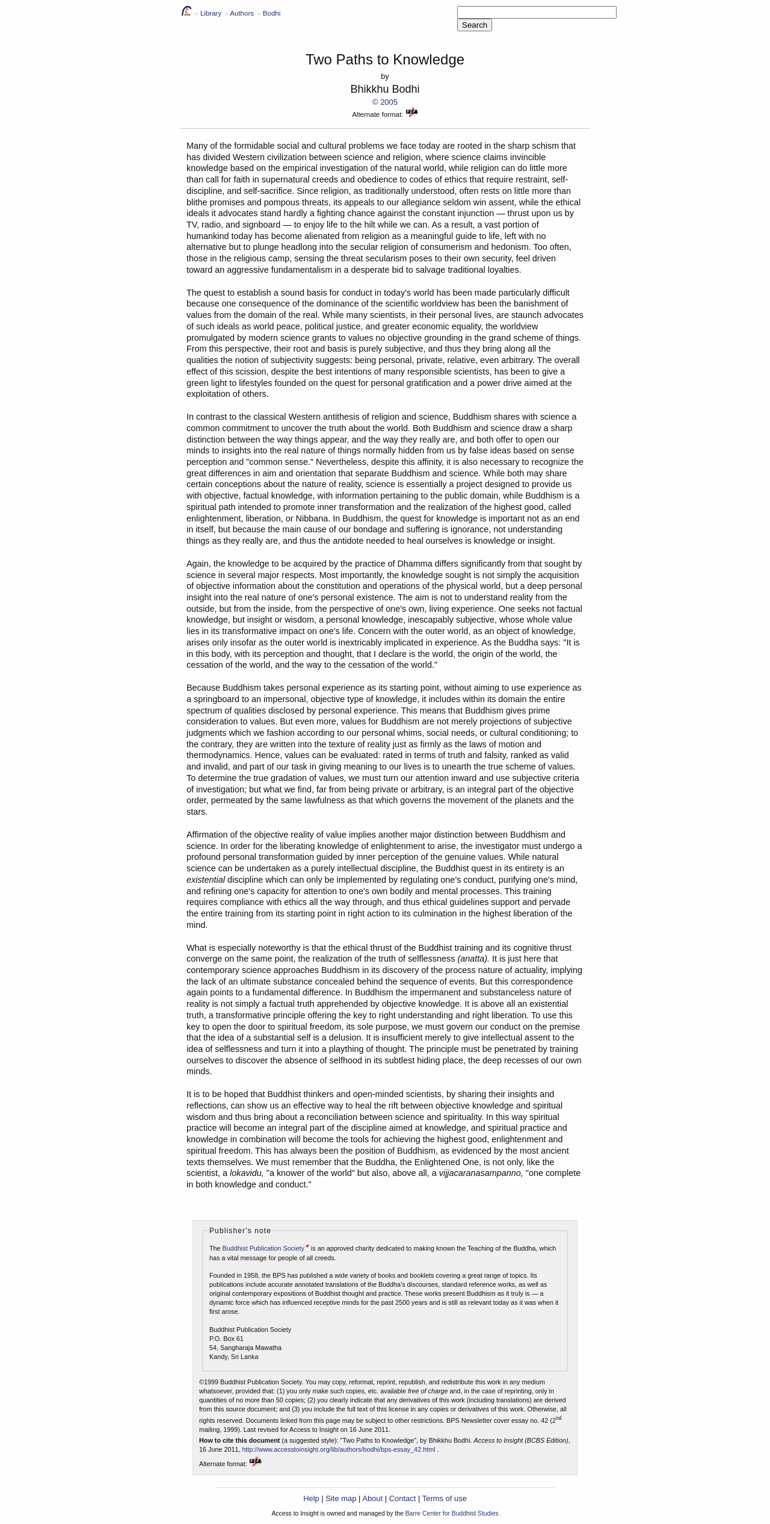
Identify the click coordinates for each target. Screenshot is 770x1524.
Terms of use (444, 1498)
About (372, 1498)
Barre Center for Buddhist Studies (452, 1513)
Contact (402, 1498)
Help (311, 1498)
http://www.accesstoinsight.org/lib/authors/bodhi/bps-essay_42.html (338, 1449)
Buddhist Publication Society (263, 1248)
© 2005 (385, 102)
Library (210, 13)
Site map (340, 1498)
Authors (242, 13)
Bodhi (271, 13)
